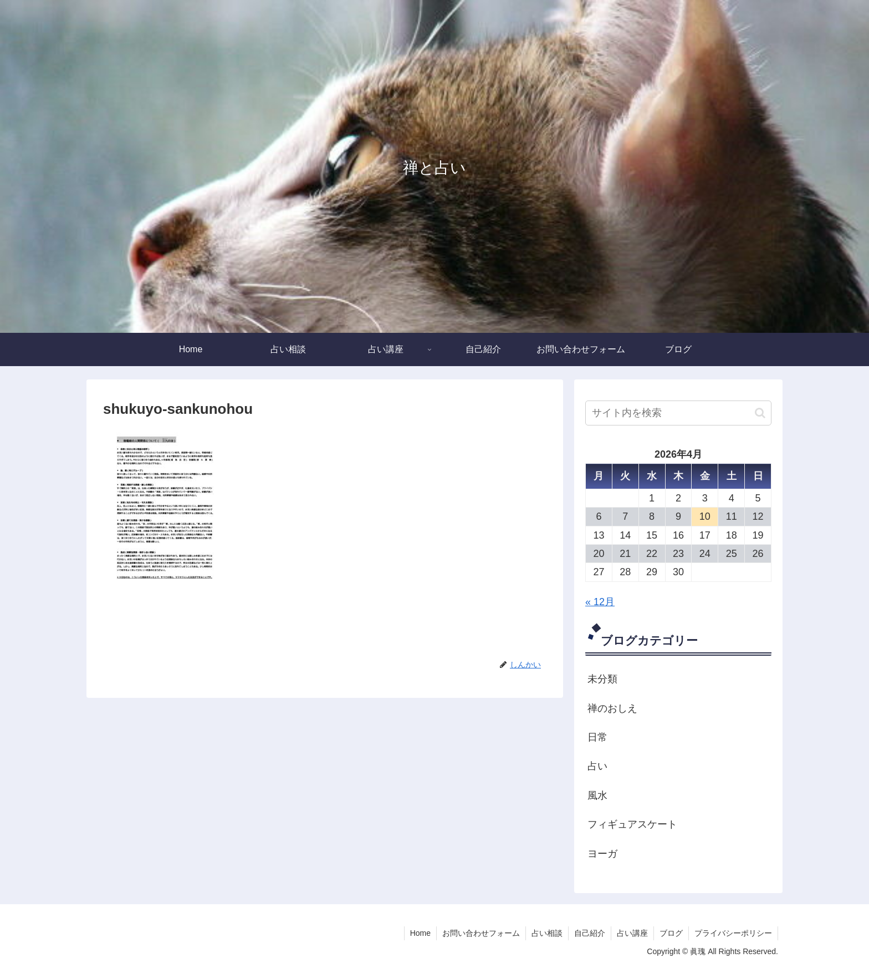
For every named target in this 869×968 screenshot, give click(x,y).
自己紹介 (589, 933)
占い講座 (632, 933)
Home (420, 933)
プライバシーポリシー (733, 933)
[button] (760, 413)
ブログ (671, 933)
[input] (678, 413)
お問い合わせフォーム (481, 933)
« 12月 (600, 601)
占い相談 (547, 933)
